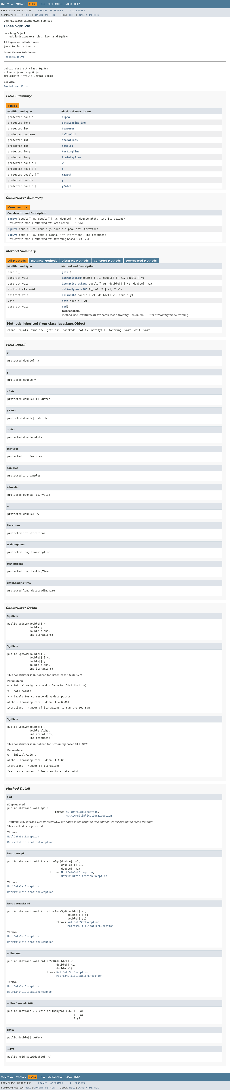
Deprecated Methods (141, 260)
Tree (42, 4)
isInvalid (69, 134)
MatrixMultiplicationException (89, 815)
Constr (38, 15)
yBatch (67, 186)
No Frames (56, 10)
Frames (42, 10)
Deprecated (55, 4)
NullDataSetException (82, 811)
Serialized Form (15, 86)
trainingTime (71, 157)
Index (68, 4)
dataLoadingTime (74, 122)
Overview (7, 4)
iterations (70, 140)
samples (67, 145)
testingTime (70, 151)
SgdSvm (12, 218)
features (68, 128)
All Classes (77, 10)
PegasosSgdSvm (14, 56)
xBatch (67, 174)
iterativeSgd (71, 277)
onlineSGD (69, 295)
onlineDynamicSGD (74, 289)
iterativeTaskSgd (74, 283)
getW (65, 272)
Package (20, 4)
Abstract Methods (75, 260)
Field (28, 15)
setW (65, 300)
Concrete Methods (107, 260)
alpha (66, 117)
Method (50, 15)
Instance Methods (44, 260)
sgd (64, 306)
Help (77, 4)
